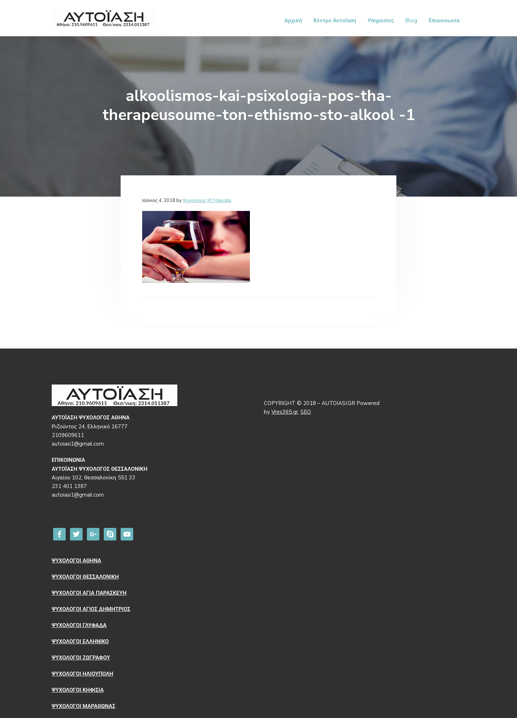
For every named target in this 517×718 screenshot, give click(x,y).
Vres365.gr (284, 411)
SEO (306, 411)
